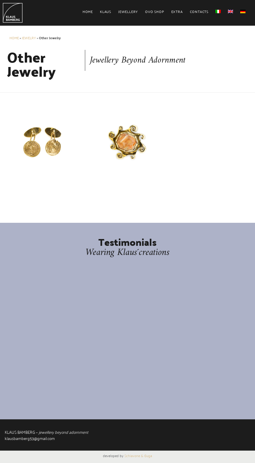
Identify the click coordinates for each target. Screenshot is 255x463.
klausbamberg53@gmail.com (30, 438)
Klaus (105, 11)
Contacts (199, 11)
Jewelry (29, 38)
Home (88, 11)
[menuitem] (91, 13)
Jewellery (128, 11)
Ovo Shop (154, 11)
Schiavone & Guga (138, 455)
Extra (177, 11)
